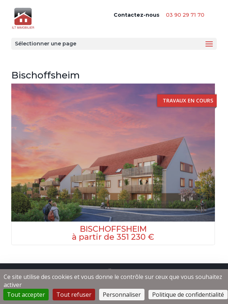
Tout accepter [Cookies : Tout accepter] (26, 295)
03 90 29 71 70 (185, 15)
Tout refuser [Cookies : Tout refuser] (73, 295)
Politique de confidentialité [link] (188, 295)
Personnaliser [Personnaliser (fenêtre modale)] (122, 295)
